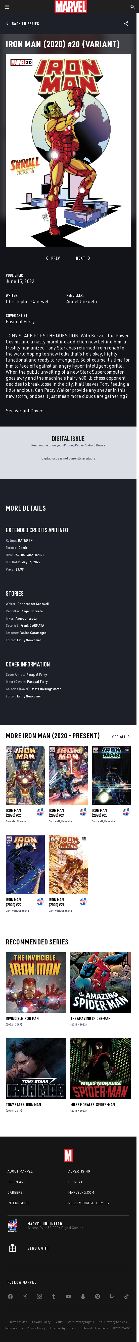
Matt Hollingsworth (46, 689)
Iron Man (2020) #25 (13, 813)
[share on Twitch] (111, 1297)
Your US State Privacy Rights (75, 1322)
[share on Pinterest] (97, 1297)
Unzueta (66, 821)
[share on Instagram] (39, 1297)
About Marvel (20, 1171)
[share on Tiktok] (126, 1297)
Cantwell (54, 821)
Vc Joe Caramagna (33, 632)
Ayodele (11, 821)
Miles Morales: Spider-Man (92, 1104)
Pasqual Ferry (20, 321)
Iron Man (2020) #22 (13, 902)
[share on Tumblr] (53, 1297)
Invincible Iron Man (22, 1018)
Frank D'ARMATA (32, 625)
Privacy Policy (41, 1322)
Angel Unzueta (81, 301)
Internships (19, 1203)
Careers (15, 1192)
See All (121, 736)
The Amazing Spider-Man (90, 1018)
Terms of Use (18, 1322)
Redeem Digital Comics (88, 1203)
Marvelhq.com (81, 1192)
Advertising (79, 1171)
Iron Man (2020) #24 (56, 813)
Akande (21, 821)
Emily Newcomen (29, 640)
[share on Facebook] (10, 1297)
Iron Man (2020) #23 (99, 813)
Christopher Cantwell (28, 301)
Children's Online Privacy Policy (24, 1328)
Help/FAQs (17, 1182)
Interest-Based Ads (95, 1328)
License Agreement (63, 1328)
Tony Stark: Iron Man (23, 1104)
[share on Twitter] (24, 1297)
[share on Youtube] (68, 1297)
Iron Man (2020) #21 (56, 902)
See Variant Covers (25, 410)
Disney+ (75, 1182)
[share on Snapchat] (82, 1297)
